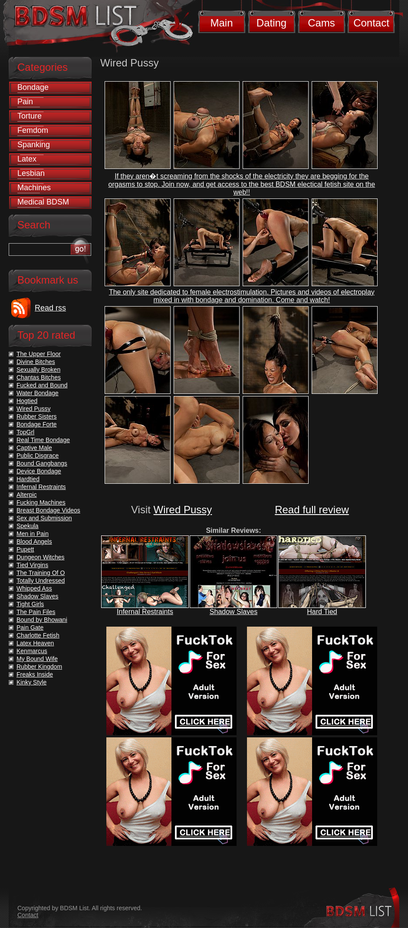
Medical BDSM (43, 202)
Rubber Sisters (36, 416)
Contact (371, 23)
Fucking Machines (41, 502)
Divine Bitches (35, 361)
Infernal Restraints (145, 611)
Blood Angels (34, 541)
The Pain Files (35, 611)
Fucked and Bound (42, 385)
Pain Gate (29, 627)
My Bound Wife (37, 658)
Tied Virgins (32, 564)
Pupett (25, 549)
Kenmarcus (31, 650)
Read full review (312, 509)
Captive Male (34, 447)
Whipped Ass (34, 588)
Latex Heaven (35, 643)
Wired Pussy (183, 509)
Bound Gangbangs (41, 463)
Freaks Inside (34, 674)
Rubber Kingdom (39, 666)
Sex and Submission (44, 518)
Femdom (32, 130)
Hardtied (27, 479)
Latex (26, 159)
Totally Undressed (40, 580)
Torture (29, 116)
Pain (25, 101)
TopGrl (25, 432)
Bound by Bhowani (41, 619)
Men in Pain (32, 533)
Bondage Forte (36, 424)
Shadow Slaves (233, 611)
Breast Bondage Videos (48, 510)
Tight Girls (30, 604)
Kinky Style (31, 682)
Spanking (33, 144)
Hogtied (26, 400)
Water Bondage (37, 393)
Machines (34, 187)
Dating (271, 23)
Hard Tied (322, 611)
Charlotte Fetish (37, 635)
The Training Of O (40, 572)
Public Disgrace (37, 455)
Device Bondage (38, 471)
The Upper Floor (38, 353)
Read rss (50, 308)
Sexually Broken (38, 369)
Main (221, 23)
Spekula (27, 525)
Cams (321, 23)
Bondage (33, 87)
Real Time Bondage (43, 439)
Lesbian (31, 173)
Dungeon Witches (40, 557)
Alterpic (26, 494)
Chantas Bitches (38, 377)
